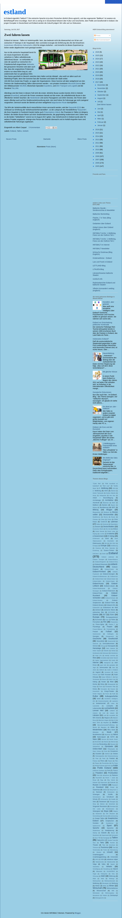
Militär (113, 727)
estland (15, 12)
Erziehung (96, 550)
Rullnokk (112, 782)
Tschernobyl (96, 850)
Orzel (105, 751)
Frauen (109, 627)
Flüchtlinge (96, 627)
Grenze (95, 646)
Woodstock (96, 895)
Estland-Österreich (108, 591)
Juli (98, 102)
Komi (100, 686)
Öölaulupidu (111, 749)
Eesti (107, 538)
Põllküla (115, 770)
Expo (107, 619)
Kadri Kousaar (106, 674)
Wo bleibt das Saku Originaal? (110, 459)
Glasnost (95, 643)
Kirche (95, 684)
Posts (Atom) (51, 147)
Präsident (99, 773)
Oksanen (113, 744)
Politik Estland (104, 768)
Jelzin (94, 670)
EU (104, 614)
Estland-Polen (97, 593)
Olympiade (109, 746)
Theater (95, 845)
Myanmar (107, 734)
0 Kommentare (34, 127)
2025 (97, 55)
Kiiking (95, 682)
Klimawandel (111, 684)
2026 (97, 52)
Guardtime (48, 86)
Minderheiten (98, 730)
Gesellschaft (113, 639)
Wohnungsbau (109, 893)
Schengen (96, 794)
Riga (101, 780)
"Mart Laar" (106, 486)
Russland (99, 787)
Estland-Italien (97, 581)
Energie (104, 546)
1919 (114, 488)
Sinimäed (113, 806)
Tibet (103, 845)
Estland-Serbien (97, 600)
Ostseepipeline (99, 756)
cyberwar (114, 522)
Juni (99, 109)
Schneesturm (97, 797)
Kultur (95, 696)
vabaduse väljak (112, 859)
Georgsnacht (110, 636)
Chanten (95, 519)
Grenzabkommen (108, 643)
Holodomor (114, 653)
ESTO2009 (111, 612)
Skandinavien (110, 809)
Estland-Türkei (110, 603)
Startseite (47, 139)
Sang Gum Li (114, 789)
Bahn (113, 502)
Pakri (104, 758)
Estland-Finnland (99, 572)
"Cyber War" (97, 483)
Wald (94, 878)
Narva (115, 734)
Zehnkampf (114, 895)
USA (102, 859)
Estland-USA (111, 605)
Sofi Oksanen (110, 813)
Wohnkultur (96, 893)
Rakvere (115, 775)
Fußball (109, 631)
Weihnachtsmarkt (109, 881)
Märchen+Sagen (104, 720)
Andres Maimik (110, 493)
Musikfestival (97, 734)
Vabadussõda (111, 862)
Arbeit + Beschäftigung (103, 498)
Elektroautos (97, 543)
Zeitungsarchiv (99, 898)
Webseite (30, 64)
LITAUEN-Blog (98, 269)
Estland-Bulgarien (100, 562)
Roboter (95, 782)
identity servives (110, 655)
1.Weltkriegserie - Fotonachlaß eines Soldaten (110, 446)
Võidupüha (104, 874)
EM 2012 (112, 543)
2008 (97, 156)
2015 (97, 133)
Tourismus (105, 847)
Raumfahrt (99, 777)
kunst (99, 698)
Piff (96, 765)
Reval (94, 780)
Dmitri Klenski (99, 531)
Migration (104, 727)
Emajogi (95, 545)
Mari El (113, 720)
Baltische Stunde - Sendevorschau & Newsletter (104, 209)
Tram (114, 847)
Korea (95, 689)
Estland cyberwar (108, 557)
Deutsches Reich (98, 529)
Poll (108, 770)
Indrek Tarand (113, 658)
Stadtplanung (109, 830)
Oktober (100, 92)
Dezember (101, 85)
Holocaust (105, 653)
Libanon (95, 713)
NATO (112, 737)
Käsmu (104, 679)
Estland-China (113, 562)
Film (104, 622)
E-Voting (111, 536)
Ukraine (98, 852)
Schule (95, 799)
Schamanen (110, 792)
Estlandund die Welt (110, 607)
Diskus (115, 529)
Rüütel (112, 787)
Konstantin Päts (110, 686)
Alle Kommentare (101, 40)
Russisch (115, 785)
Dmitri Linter (111, 531)
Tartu (102, 843)
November (101, 88)
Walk (102, 878)
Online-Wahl (97, 749)
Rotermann (104, 782)
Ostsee (115, 754)
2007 (97, 160)
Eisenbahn (110, 541)
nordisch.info (97, 279)
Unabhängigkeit (98, 854)
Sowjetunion (110, 821)
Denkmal (105, 524)
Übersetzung (114, 850)
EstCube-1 (96, 553)
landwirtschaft (101, 703)
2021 (97, 69)
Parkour (95, 761)
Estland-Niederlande (99, 588)
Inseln (113, 660)
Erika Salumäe (110, 548)
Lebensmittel (97, 708)
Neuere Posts (11, 139)
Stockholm (96, 835)
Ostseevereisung (112, 756)
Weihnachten (97, 881)
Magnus (107, 718)
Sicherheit (112, 804)
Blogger (109, 510)
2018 (97, 79)
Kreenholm (96, 691)
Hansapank (111, 646)
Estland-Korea (98, 583)
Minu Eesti (111, 730)
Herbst (113, 650)
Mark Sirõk (96, 722)
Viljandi (115, 869)
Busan (113, 517)
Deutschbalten (108, 526)
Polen (109, 765)
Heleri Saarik (97, 650)
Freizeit (95, 631)
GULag (103, 646)
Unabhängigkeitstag (99, 857)
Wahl (103, 876)
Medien (115, 722)
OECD (95, 744)
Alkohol (113, 490)
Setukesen (103, 802)
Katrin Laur (112, 679)
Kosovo (113, 689)
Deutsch (97, 526)
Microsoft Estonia (74, 83)
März (99, 119)
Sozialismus (109, 823)
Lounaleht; (112, 715)
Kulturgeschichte (111, 696)
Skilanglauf (96, 811)
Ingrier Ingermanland (101, 660)
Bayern (113, 505)
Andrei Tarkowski (98, 493)
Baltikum (96, 505)
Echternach (96, 538)
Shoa (94, 804)
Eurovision (98, 620)
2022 (97, 65)
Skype (106, 811)
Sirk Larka (96, 809)
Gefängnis (110, 634)
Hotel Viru (98, 655)
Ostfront (107, 753)
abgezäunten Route (59, 103)
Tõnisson (95, 847)
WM (113, 890)
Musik (109, 732)
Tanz (94, 842)
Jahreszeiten (103, 667)
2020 (97, 72)
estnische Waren (109, 610)
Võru (113, 874)
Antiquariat (103, 495)
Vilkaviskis (99, 871)
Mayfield (106, 722)
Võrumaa (95, 876)
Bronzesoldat (108, 515)
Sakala (105, 789)
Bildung (95, 510)
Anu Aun (112, 495)
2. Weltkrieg (97, 491)
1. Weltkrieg (103, 488)
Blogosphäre (96, 512)
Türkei (105, 850)
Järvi (113, 667)
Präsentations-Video (51, 112)
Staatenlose (96, 830)
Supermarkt (105, 835)
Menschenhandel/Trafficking (105, 725)
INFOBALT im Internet (101, 245)
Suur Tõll (98, 838)
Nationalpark (101, 737)
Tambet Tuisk (112, 840)
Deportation (114, 524)
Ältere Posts (82, 139)
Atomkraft (96, 503)
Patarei (110, 761)
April (99, 115)
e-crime (102, 533)
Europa (96, 617)
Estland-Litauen (109, 586)
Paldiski (112, 758)
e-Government (98, 536)
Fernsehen (96, 622)
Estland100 (96, 607)
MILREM (23, 86)
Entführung (114, 545)
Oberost (113, 741)
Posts (97, 36)
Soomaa (105, 816)
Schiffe (110, 794)
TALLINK (15, 88)
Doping (95, 533)
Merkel (95, 727)
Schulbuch (110, 797)
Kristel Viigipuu (97, 693)
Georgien (96, 636)
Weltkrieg (96, 883)
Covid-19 (104, 522)
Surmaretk (114, 835)
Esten (104, 553)
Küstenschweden (103, 701)
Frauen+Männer (97, 629)
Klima (102, 684)
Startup (95, 833)
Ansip (94, 495)
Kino (111, 682)
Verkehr (26, 131)
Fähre (113, 620)
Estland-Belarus (113, 559)
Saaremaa (96, 790)
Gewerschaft (111, 641)
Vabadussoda (99, 862)
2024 (97, 59)
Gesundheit (100, 641)
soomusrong (114, 816)
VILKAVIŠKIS (111, 871)
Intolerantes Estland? (101, 339)
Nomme (104, 739)
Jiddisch (101, 670)
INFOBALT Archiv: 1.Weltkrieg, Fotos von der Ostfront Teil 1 (104, 234)
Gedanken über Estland (102, 223)
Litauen (112, 713)
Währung (112, 876)
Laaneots (115, 701)
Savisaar (99, 792)
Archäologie (97, 500)
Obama (106, 741)
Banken (104, 505)
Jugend (97, 672)
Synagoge (106, 838)
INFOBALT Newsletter (101, 249)
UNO (96, 859)
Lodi (104, 715)
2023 (97, 62)
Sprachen (110, 828)
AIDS (106, 491)
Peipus (97, 763)
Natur (95, 739)
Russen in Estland (100, 785)
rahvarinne (106, 775)
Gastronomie (97, 634)
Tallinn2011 (101, 840)
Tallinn (19, 131)
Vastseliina (96, 866)
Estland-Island (111, 579)
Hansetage (97, 648)
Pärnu (102, 761)
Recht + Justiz (110, 777)
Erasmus (98, 548)
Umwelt (110, 852)
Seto (94, 802)
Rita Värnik (111, 780)
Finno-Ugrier (100, 624)
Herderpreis (96, 653)
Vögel (94, 874)
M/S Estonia (97, 718)
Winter (111, 886)
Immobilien (103, 658)
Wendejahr (105, 883)
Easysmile (82, 110)
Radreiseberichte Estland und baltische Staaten (104, 284)
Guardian (14, 95)
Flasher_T (112, 624)
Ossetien (98, 754)
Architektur (109, 500)
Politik (115, 766)
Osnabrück (114, 751)
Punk (98, 775)
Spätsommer (96, 825)
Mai (99, 112)
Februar (100, 122)
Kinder (103, 682)
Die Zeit (108, 529)
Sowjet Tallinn (100, 818)
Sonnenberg (96, 816)
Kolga (94, 686)
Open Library (97, 751)
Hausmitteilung (108, 353)
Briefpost (106, 512)
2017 (97, 82)
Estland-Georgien (109, 574)
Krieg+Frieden (109, 691)
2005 (97, 166)
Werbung (115, 883)
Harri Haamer (110, 648)
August (100, 98)
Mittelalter (96, 732)
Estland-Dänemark (101, 564)
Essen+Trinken (109, 550)
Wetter (97, 886)
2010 (97, 150)
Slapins (115, 811)
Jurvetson (108, 672)
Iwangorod (107, 662)
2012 (97, 143)
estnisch (98, 610)
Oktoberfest (96, 746)
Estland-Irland (99, 579)
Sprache (96, 828)
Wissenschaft (101, 891)
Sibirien (102, 804)
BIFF (113, 507)
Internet (95, 662)
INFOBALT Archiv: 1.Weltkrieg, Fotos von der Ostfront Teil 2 (104, 240)
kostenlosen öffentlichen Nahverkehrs (18, 45)
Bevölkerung (104, 507)
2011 (97, 146)
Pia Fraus (115, 763)
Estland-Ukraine (98, 605)
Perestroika (105, 763)
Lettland (112, 710)
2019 (97, 75)
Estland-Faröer (109, 569)
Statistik (104, 833)
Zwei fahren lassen (17, 35)
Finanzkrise (114, 622)
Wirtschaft (97, 888)
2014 (97, 136)
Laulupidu (109, 706)
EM (106, 543)
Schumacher (104, 799)
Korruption (104, 689)
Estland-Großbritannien (100, 576)
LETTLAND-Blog (99, 266)
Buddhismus (96, 517)
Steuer (113, 833)
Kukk (113, 693)
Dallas (98, 524)
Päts (116, 761)
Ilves (94, 658)
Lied (103, 713)
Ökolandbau (103, 744)
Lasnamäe (96, 706)
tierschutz (112, 845)
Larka (112, 703)
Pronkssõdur (113, 773)
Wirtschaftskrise (112, 888)
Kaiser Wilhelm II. (107, 677)
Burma (106, 517)
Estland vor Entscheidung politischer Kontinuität (102, 324)
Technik (112, 842)
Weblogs (111, 878)
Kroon (107, 693)
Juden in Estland (112, 670)
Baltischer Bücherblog (101, 214)
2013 (97, 140)
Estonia (95, 614)
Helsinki (106, 650)
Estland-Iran (114, 576)
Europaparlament (112, 617)
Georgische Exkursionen (102, 392)
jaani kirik (103, 665)
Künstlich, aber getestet (108, 303)
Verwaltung (106, 869)
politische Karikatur (98, 770)
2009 (97, 153)
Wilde (104, 886)
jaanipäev (112, 665)
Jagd (94, 667)
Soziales (96, 823)
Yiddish (104, 895)
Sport (109, 825)
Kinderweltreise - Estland (102, 258)
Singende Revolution (100, 806)
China (102, 519)
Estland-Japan (110, 581)
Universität (114, 857)
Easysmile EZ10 (75, 107)
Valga (95, 864)
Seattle (113, 799)
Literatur (96, 715)
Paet (97, 758)
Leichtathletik (109, 708)
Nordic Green (113, 739)
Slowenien (99, 813)
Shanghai (112, 801)
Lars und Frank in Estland (102, 262)
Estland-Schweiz (110, 598)
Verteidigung (96, 869)
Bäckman (106, 502)
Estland (13, 131)
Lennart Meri (98, 710)
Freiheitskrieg (111, 629)
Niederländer (35, 98)
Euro (112, 614)
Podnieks (102, 765)
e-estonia (110, 534)
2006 (97, 163)
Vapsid (112, 864)
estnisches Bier (98, 612)
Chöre (109, 519)
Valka (103, 864)
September (101, 95)
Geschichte (97, 639)
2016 (97, 129)
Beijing (95, 507)
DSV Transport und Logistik (66, 86)
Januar (100, 125)
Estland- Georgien (98, 559)
